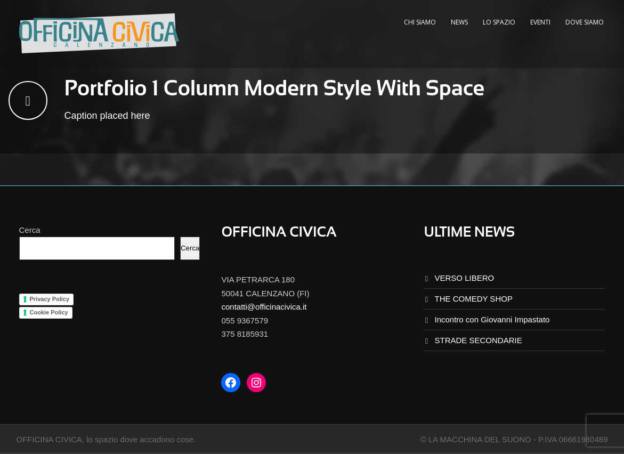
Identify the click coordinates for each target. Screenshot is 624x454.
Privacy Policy (50, 299)
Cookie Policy (49, 312)
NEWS (459, 22)
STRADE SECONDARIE (478, 340)
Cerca (29, 229)
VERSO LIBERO (464, 277)
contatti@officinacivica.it (263, 306)
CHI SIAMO (420, 22)
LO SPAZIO (499, 22)
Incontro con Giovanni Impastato (491, 319)
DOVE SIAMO (584, 22)
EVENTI (540, 22)
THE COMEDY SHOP (473, 298)
